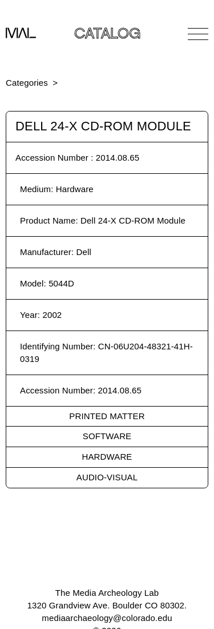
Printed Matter (106, 416)
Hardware (107, 456)
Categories (27, 82)
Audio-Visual (107, 477)
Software (107, 436)
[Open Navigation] (198, 33)
